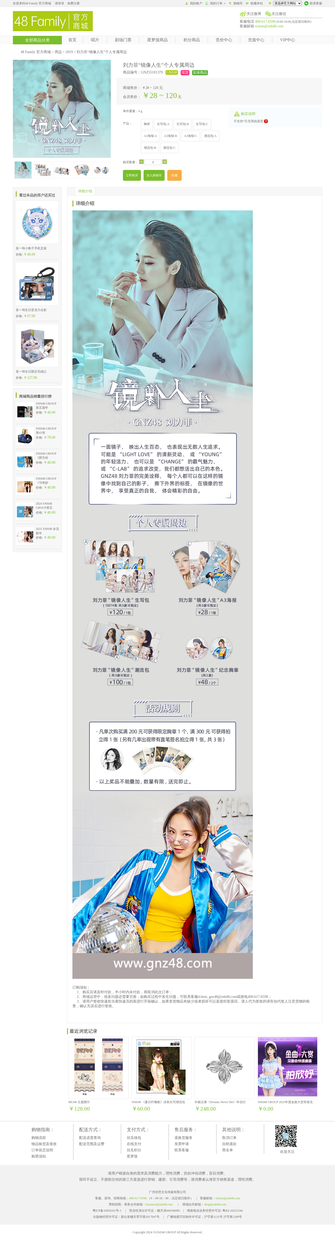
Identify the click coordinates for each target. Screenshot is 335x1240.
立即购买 (132, 175)
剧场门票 (123, 40)
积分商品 (191, 40)
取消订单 (229, 1138)
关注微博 (254, 14)
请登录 (59, 3)
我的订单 (215, 3)
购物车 (235, 4)
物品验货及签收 (44, 1144)
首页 (72, 40)
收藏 (174, 175)
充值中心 (256, 40)
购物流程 (38, 1138)
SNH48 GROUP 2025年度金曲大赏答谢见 (285, 1102)
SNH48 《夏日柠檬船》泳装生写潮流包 (158, 1102)
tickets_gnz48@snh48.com (217, 997)
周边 (58, 52)
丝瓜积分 (134, 1150)
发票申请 (181, 1144)
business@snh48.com (159, 1204)
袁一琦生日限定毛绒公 (31, 371)
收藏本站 (254, 4)
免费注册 (73, 3)
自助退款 (229, 1144)
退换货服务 (183, 1138)
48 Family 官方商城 (36, 52)
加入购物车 (154, 175)
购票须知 (38, 1156)
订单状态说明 (42, 1150)
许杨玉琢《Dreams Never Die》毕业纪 (220, 1102)
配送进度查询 (90, 1138)
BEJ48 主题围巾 (79, 1102)
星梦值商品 (157, 40)
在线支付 (134, 1144)
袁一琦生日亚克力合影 (31, 310)
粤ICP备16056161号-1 (107, 1210)
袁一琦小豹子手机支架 (31, 248)
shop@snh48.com (215, 1204)
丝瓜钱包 (134, 1138)
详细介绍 (85, 191)
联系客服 (313, 4)
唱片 (95, 40)
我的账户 (193, 4)
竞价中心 (224, 40)
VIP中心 (287, 40)
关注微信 (279, 14)
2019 (69, 52)
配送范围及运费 (91, 1144)
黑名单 (227, 1150)
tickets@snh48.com (269, 26)
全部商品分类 (37, 40)
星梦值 (132, 1156)
